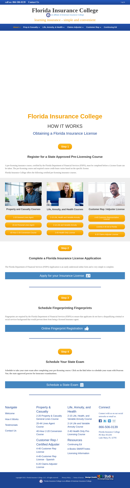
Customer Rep (92, 27)
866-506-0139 (19, 2)
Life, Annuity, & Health (53, 27)
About (16, 27)
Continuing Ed (110, 27)
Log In (123, 2)
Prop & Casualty (30, 27)
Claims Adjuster (74, 27)
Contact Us (33, 2)
